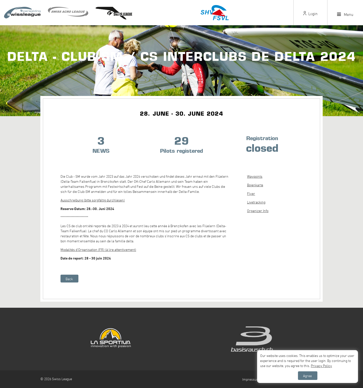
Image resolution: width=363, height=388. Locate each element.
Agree (307, 376)
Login (310, 13)
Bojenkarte (255, 185)
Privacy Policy (321, 366)
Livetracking (256, 202)
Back (69, 279)
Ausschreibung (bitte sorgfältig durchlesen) (92, 200)
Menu (345, 14)
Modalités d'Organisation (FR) (82, 249)
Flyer (251, 193)
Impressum (250, 379)
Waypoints (254, 176)
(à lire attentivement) (120, 249)
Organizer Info (257, 211)
